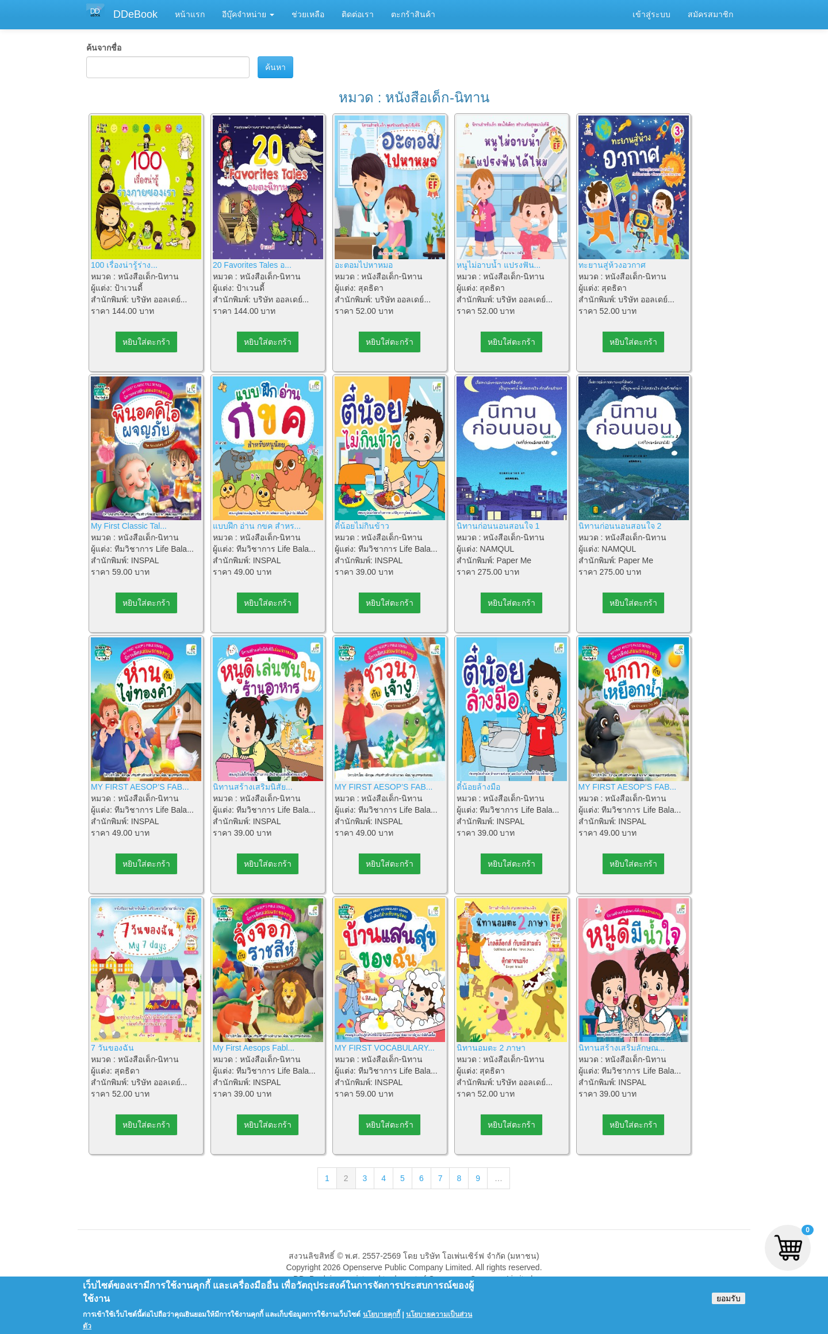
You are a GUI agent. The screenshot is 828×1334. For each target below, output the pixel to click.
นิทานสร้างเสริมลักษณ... (621, 1047)
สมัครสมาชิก (710, 14)
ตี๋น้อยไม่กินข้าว (362, 525)
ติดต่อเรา (358, 14)
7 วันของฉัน (112, 1047)
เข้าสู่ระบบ (651, 14)
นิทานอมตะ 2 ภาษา (491, 1047)
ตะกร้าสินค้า (413, 14)
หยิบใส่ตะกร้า (146, 342)
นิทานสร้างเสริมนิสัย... (253, 786)
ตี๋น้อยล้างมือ (478, 786)
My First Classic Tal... (129, 525)
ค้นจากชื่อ (103, 47)
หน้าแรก (190, 14)
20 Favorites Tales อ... (252, 265)
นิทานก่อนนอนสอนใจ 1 (498, 525)
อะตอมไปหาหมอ (364, 265)
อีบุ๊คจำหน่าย (248, 14)
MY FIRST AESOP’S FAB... (140, 786)
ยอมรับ (728, 1304)
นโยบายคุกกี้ (381, 1320)
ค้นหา (275, 67)
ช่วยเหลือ (308, 14)
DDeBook (135, 14)
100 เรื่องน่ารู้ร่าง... (124, 265)
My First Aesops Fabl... (253, 1047)
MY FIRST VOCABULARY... (385, 1047)
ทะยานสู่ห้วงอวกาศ (612, 265)
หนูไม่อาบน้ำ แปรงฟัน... (499, 265)
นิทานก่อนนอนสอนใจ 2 (620, 525)
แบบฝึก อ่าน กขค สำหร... (257, 525)
